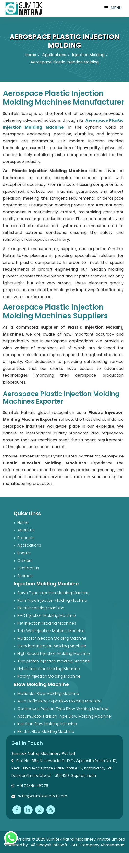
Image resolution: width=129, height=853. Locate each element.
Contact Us (28, 568)
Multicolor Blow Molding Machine (48, 693)
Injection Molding (88, 55)
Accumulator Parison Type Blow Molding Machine (64, 716)
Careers (24, 560)
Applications (54, 55)
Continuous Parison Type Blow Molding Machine (62, 708)
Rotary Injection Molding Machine (49, 676)
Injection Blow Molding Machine (47, 724)
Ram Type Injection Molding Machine (52, 600)
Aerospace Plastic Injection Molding (64, 62)
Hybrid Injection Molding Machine (48, 669)
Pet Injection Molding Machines (46, 623)
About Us (26, 530)
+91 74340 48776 (29, 786)
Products (26, 538)
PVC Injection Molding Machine (46, 615)
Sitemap (25, 575)
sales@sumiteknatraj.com (39, 796)
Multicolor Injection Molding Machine (51, 638)
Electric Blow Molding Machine (45, 731)
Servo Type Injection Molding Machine (53, 593)
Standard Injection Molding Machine (51, 646)
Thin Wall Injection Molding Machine (51, 631)
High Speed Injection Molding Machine (53, 653)
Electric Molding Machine (40, 608)
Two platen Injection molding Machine (53, 661)
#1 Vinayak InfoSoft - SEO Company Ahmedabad (77, 845)
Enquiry (24, 553)
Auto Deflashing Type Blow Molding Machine (59, 701)
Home (30, 55)
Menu (113, 8)
